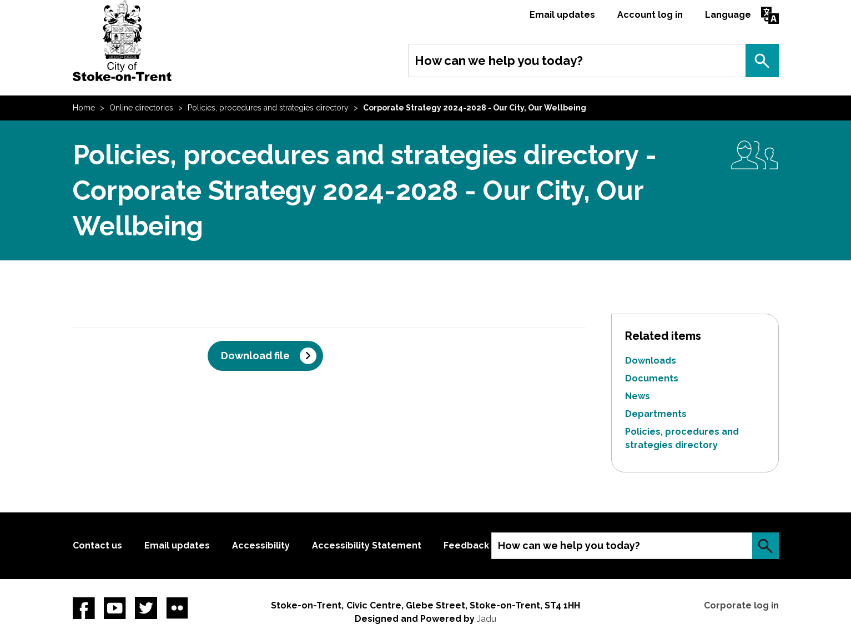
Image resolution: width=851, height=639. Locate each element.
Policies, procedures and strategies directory (268, 107)
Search (762, 60)
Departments (656, 414)
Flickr (177, 608)
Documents (651, 378)
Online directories (141, 107)
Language (728, 14)
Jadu (486, 618)
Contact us (97, 545)
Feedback (466, 545)
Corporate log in (741, 605)
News (637, 396)
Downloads (650, 360)
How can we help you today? (499, 60)
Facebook (84, 608)
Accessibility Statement (366, 545)
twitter (146, 608)
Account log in (650, 14)
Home (84, 107)
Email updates (562, 14)
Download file (255, 355)
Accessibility (261, 545)
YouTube (115, 608)
